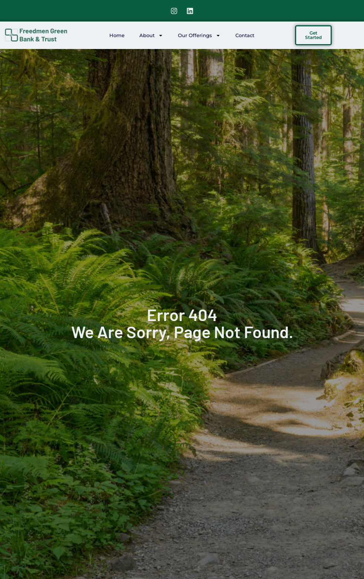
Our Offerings (199, 35)
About (151, 35)
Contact (244, 35)
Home (117, 35)
